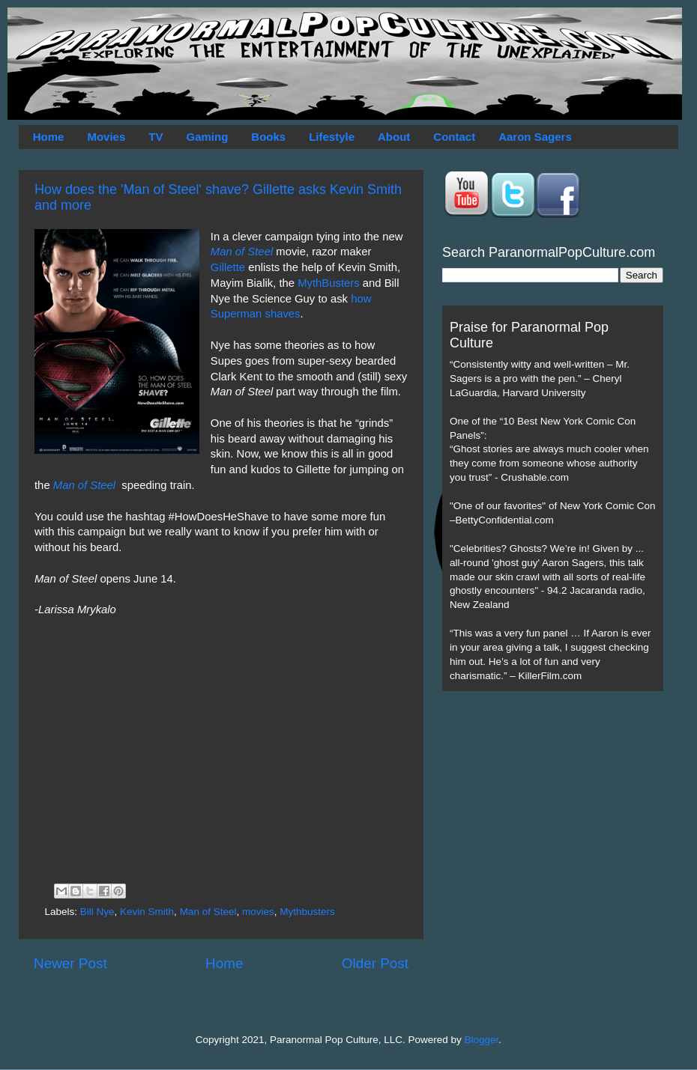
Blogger (482, 1039)
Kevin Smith (147, 911)
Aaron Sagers (535, 136)
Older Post (375, 963)
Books (268, 136)
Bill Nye (97, 911)
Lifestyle (331, 136)
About (394, 136)
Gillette (228, 267)
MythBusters (329, 283)
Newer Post (70, 963)
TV (155, 136)
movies (258, 911)
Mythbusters (307, 911)
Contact (454, 136)
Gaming (207, 136)
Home (48, 136)
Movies (106, 136)
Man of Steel (243, 252)
